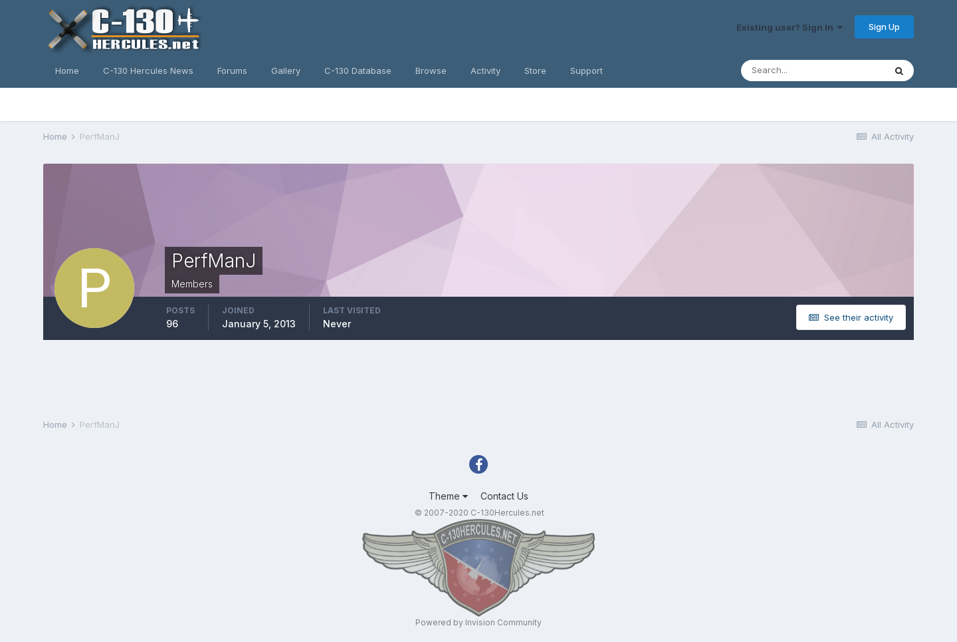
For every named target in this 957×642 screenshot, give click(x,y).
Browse (431, 70)
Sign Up (884, 26)
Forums (232, 70)
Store (535, 70)
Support (586, 70)
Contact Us (504, 496)
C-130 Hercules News (148, 70)
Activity (485, 70)
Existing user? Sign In (789, 27)
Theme (448, 496)
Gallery (285, 70)
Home (67, 70)
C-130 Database (357, 70)
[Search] (813, 70)
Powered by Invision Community (478, 622)
